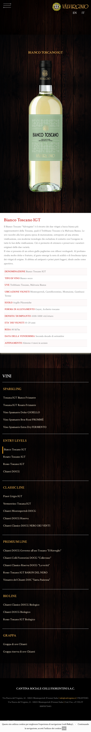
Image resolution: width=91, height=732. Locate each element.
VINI (6, 376)
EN (75, 13)
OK (64, 728)
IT (83, 13)
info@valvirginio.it (68, 698)
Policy (69, 724)
